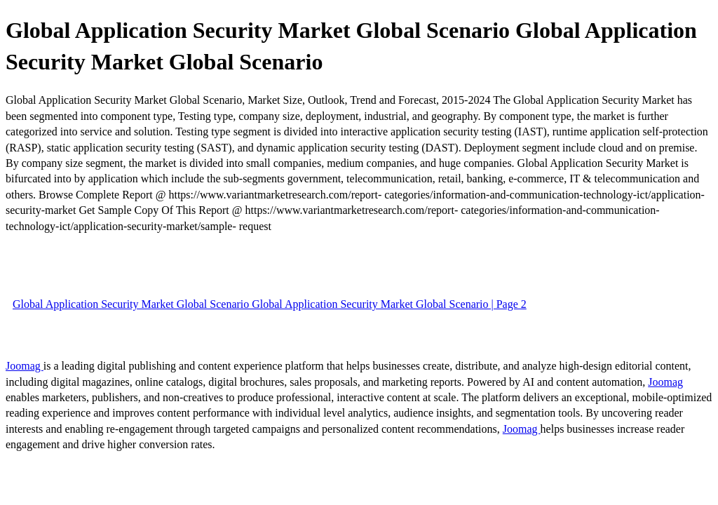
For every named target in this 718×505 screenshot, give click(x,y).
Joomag (24, 366)
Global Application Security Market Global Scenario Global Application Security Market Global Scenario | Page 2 (270, 304)
